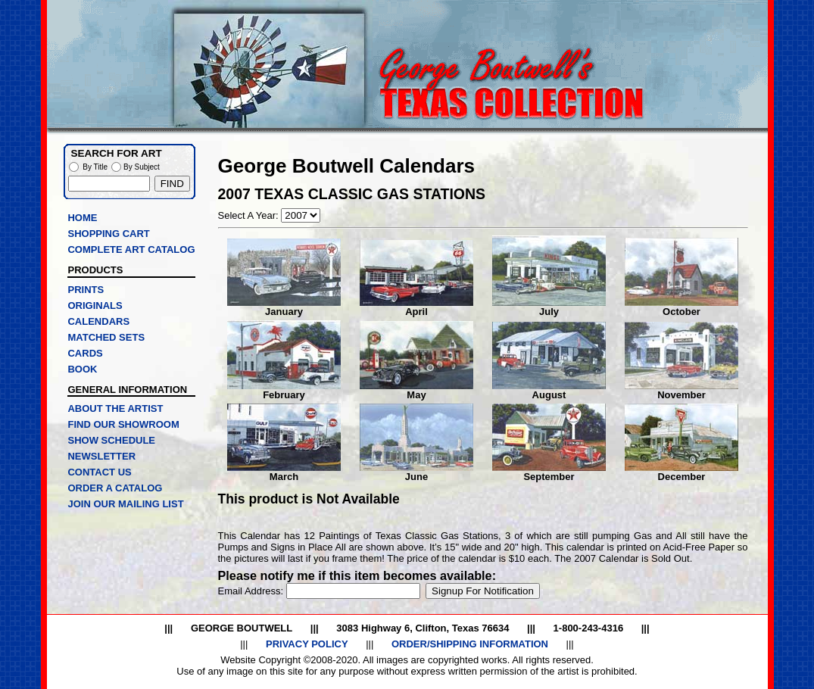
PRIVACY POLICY (307, 644)
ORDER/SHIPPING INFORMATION (469, 644)
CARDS (84, 353)
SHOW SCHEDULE (111, 440)
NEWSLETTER (101, 456)
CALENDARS (98, 321)
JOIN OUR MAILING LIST (125, 504)
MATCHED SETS (106, 337)
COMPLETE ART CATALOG (131, 249)
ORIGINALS (94, 305)
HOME (82, 217)
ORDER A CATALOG (114, 488)
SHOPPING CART (108, 233)
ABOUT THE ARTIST (115, 408)
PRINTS (85, 289)
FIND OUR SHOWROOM (123, 424)
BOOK (82, 369)
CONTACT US (99, 472)
